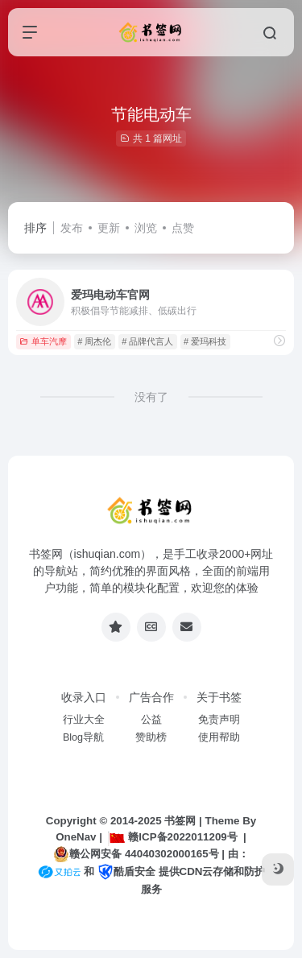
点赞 (183, 227)
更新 (108, 227)
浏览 (145, 227)
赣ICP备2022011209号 (172, 837)
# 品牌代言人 (147, 341)
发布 (71, 227)
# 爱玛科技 (205, 341)
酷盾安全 (126, 871)
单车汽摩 (43, 341)
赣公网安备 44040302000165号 (135, 854)
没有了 (151, 396)
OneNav (76, 837)
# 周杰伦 (94, 341)
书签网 (180, 821)
